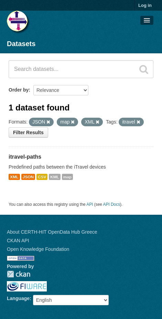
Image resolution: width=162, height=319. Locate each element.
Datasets (21, 43)
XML (14, 176)
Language (18, 298)
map (67, 176)
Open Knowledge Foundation (38, 249)
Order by (19, 90)
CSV (42, 176)
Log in (145, 5)
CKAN (18, 274)
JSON (28, 176)
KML (54, 176)
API (89, 204)
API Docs (111, 204)
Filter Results (28, 132)
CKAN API (18, 240)
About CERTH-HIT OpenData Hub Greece (52, 232)
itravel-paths (25, 157)
